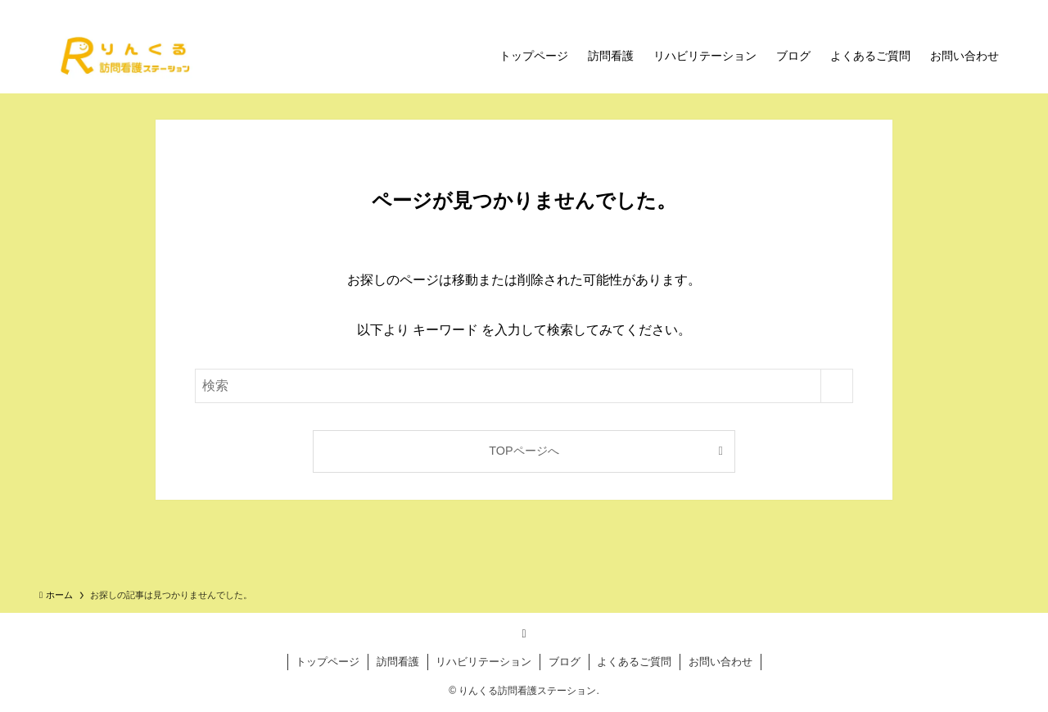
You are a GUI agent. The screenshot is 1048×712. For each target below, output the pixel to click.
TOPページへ (523, 450)
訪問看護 (398, 661)
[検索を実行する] (836, 386)
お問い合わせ (720, 661)
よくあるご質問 (634, 661)
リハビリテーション (483, 661)
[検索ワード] (524, 386)
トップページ (327, 661)
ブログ (564, 661)
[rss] (524, 633)
